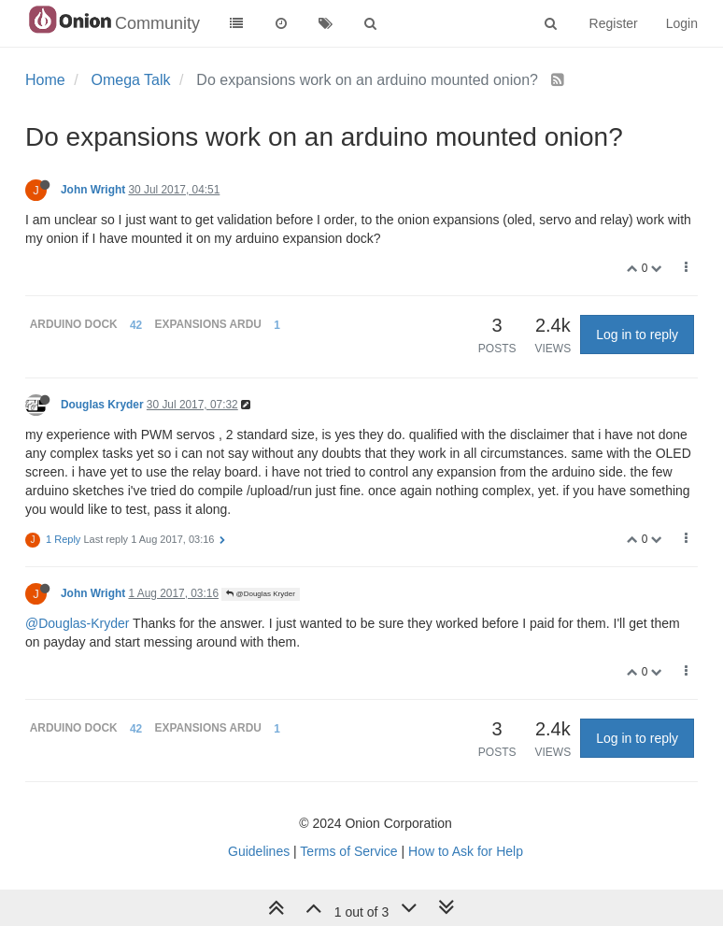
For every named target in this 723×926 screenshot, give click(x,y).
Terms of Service (348, 851)
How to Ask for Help (465, 851)
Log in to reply (637, 334)
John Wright (93, 189)
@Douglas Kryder (260, 594)
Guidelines (259, 851)
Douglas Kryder (102, 404)
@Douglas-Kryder (77, 623)
